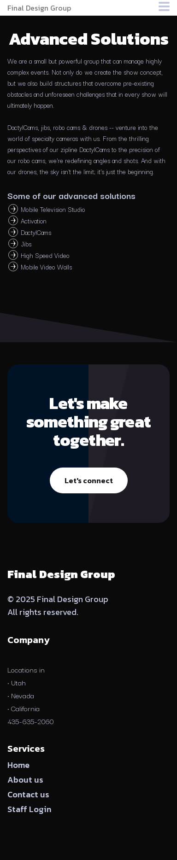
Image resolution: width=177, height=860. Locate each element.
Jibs (26, 244)
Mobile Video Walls (46, 267)
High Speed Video (45, 255)
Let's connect (89, 480)
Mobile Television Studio (53, 209)
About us (25, 779)
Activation (34, 221)
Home (18, 765)
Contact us (28, 794)
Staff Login (29, 809)
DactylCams (36, 232)
